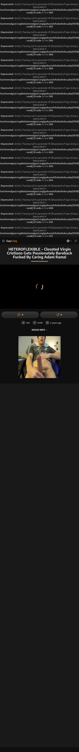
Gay (11, 240)
